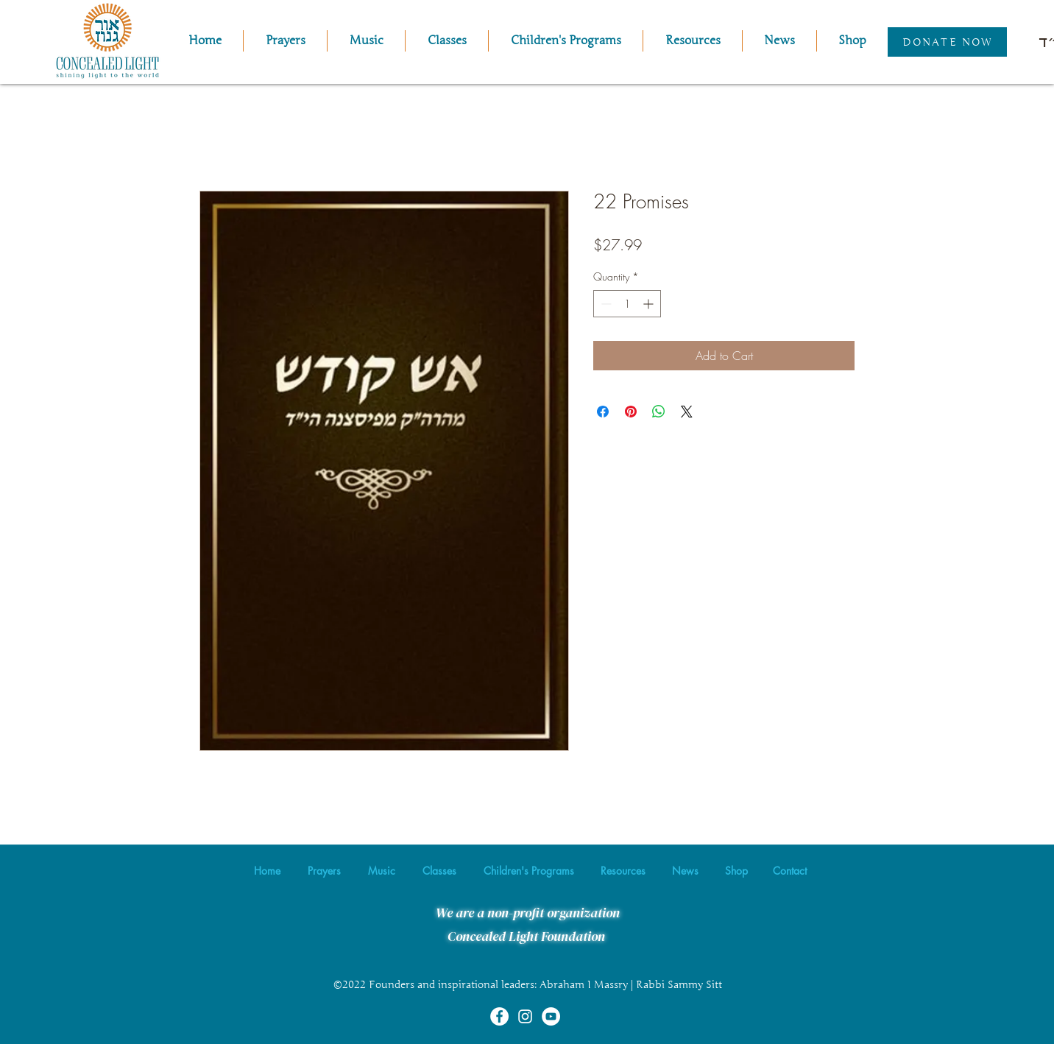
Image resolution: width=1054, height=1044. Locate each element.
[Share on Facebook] (603, 411)
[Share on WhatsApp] (659, 411)
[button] (366, 41)
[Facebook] (499, 1016)
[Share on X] (687, 411)
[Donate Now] (947, 42)
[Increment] (649, 304)
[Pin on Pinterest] (631, 411)
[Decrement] (604, 304)
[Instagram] (525, 1016)
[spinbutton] (627, 304)
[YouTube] (551, 1016)
